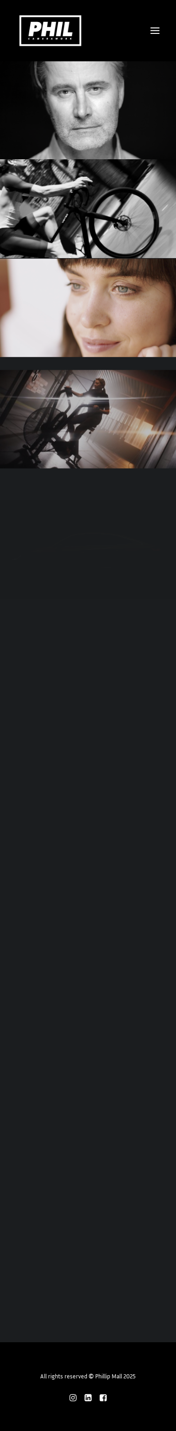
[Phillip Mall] (50, 30)
